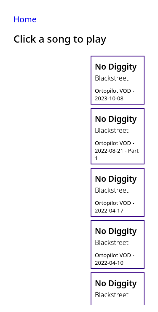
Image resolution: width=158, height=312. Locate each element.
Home (25, 19)
